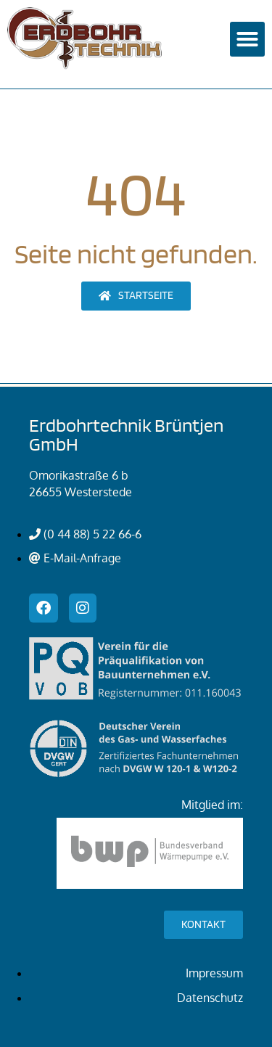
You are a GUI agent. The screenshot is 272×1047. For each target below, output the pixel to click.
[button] (247, 39)
